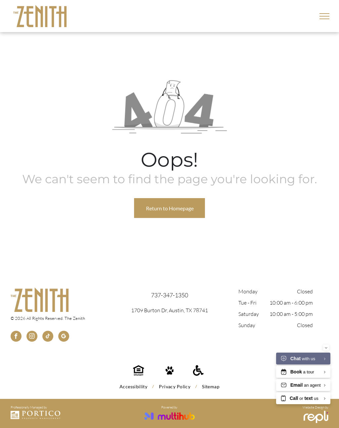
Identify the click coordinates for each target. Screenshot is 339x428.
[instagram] (31, 337)
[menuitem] (134, 386)
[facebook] (16, 337)
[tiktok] (47, 337)
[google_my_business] (63, 337)
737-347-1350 (169, 295)
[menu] (324, 16)
